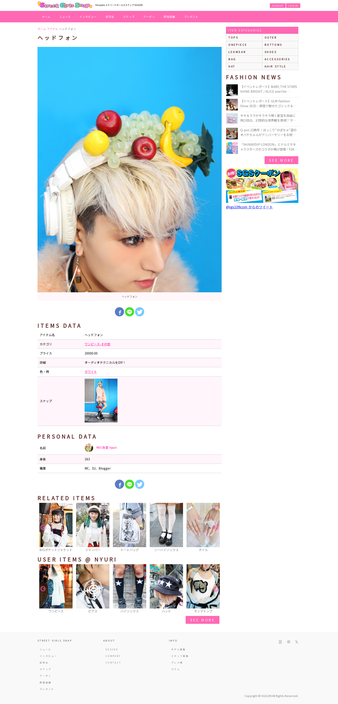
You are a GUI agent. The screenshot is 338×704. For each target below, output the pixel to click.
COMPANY (113, 656)
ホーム (46, 16)
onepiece (237, 44)
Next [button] (216, 527)
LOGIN (293, 5)
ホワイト (91, 371)
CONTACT (113, 662)
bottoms (273, 44)
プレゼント (191, 16)
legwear (237, 52)
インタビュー (88, 16)
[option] (129, 174)
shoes (271, 52)
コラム (175, 669)
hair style (275, 66)
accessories (277, 59)
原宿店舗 (169, 16)
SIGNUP (277, 5)
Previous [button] (43, 527)
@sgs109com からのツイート (249, 206)
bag (232, 59)
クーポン (149, 16)
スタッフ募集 (180, 656)
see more (202, 619)
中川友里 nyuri (101, 447)
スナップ (129, 16)
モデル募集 (178, 649)
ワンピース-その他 (97, 344)
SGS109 (111, 649)
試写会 (110, 16)
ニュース (65, 16)
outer (271, 37)
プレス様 (177, 662)
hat (231, 66)
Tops (233, 37)
